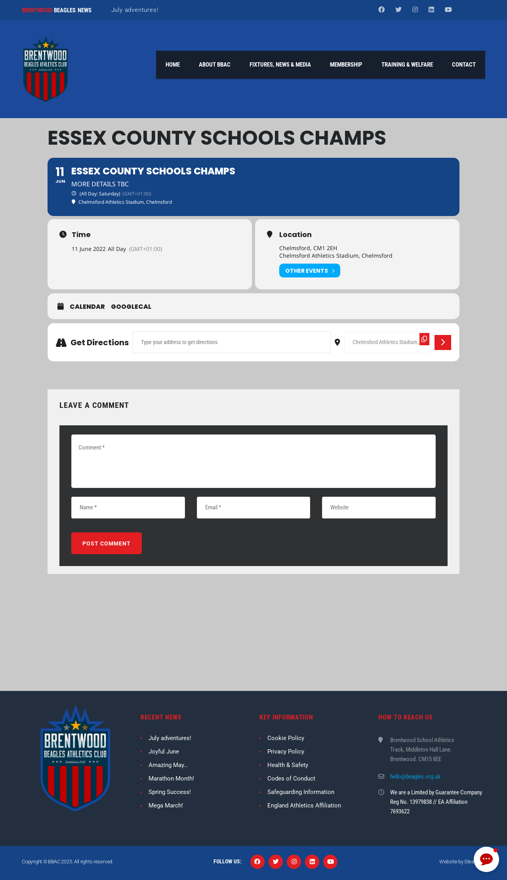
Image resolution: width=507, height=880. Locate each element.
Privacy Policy (285, 751)
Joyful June (164, 751)
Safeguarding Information (300, 792)
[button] (486, 859)
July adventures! (134, 9)
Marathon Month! (171, 778)
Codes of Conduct (291, 778)
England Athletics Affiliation (304, 805)
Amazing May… (168, 765)
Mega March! (166, 805)
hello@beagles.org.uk (415, 776)
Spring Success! (170, 792)
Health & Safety (287, 765)
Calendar (87, 307)
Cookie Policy (285, 738)
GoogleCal (131, 307)
